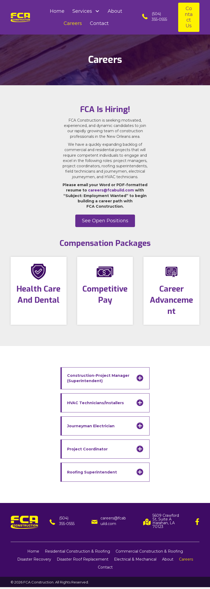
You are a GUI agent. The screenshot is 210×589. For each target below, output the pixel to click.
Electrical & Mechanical (135, 559)
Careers (186, 559)
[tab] (105, 378)
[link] (57, 11)
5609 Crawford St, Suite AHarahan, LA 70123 (165, 521)
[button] (188, 17)
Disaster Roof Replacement (82, 559)
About (167, 559)
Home (33, 551)
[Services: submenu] (97, 11)
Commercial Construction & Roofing (149, 551)
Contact (105, 567)
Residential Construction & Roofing (77, 551)
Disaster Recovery (34, 559)
